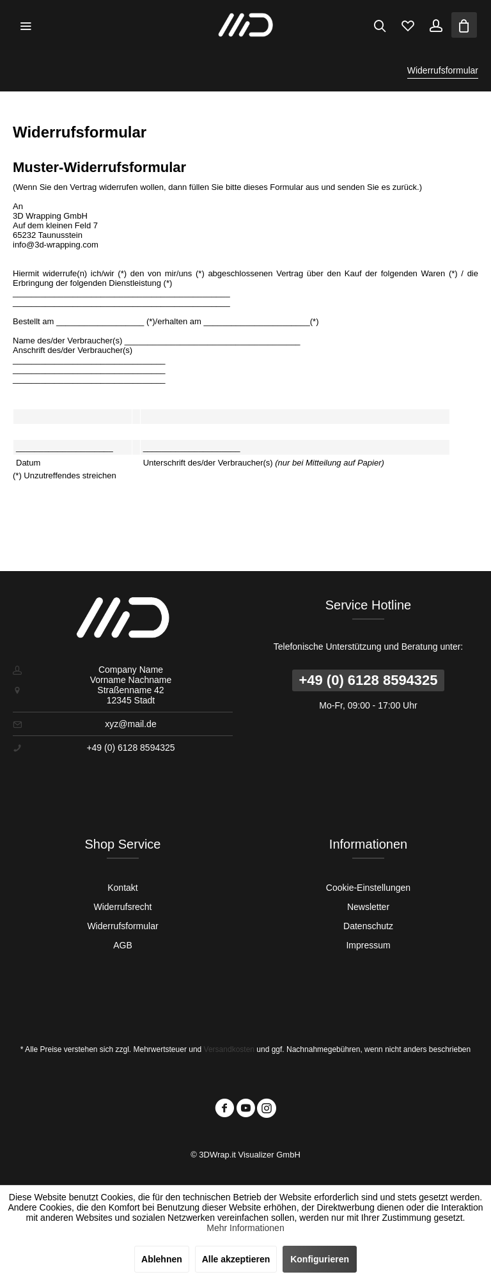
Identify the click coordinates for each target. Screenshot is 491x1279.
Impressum (368, 945)
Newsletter (368, 907)
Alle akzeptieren (236, 1259)
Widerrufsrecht (122, 907)
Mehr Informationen (245, 1228)
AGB (122, 945)
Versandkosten (229, 1049)
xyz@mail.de (130, 724)
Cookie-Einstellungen (368, 888)
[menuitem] (25, 25)
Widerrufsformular (122, 926)
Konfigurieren (319, 1259)
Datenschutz (368, 926)
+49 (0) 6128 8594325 (368, 680)
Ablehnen (161, 1259)
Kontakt (122, 888)
